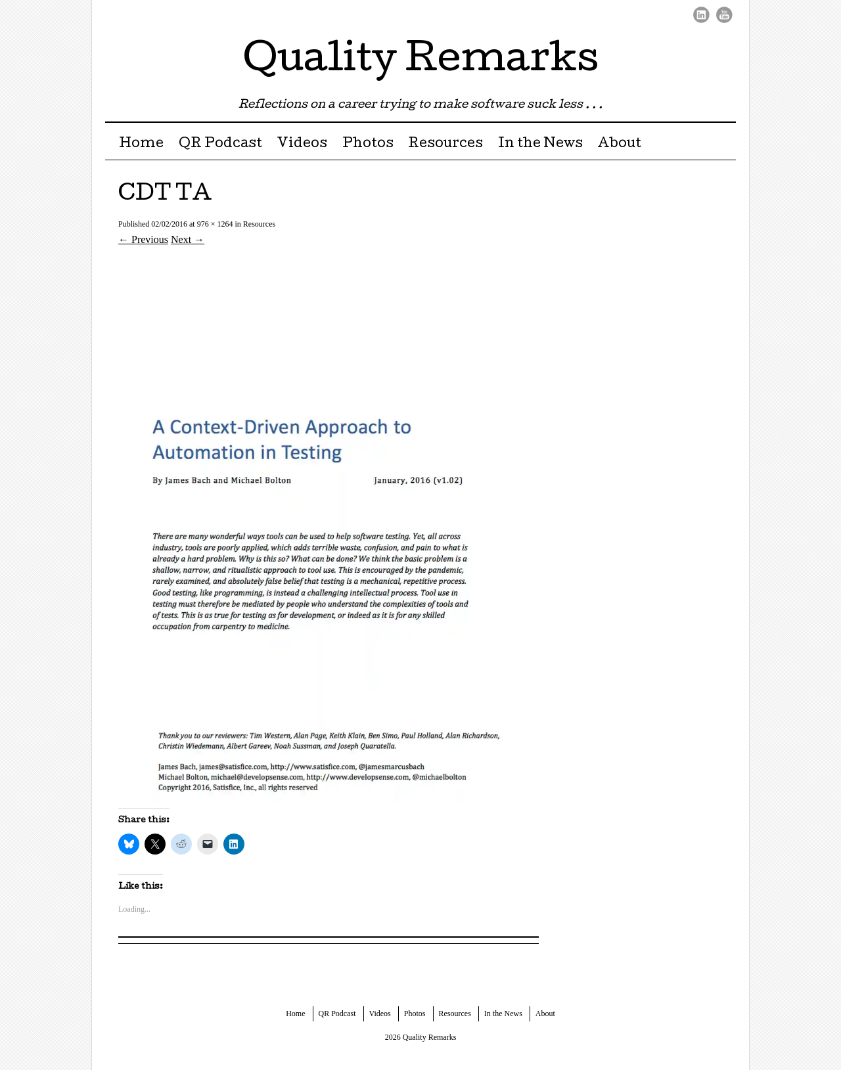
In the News (540, 144)
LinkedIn (701, 15)
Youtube (724, 15)
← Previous (143, 239)
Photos (368, 144)
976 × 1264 (215, 224)
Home (141, 144)
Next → (187, 239)
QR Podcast (220, 144)
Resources (445, 144)
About (619, 144)
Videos (302, 144)
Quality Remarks (421, 61)
